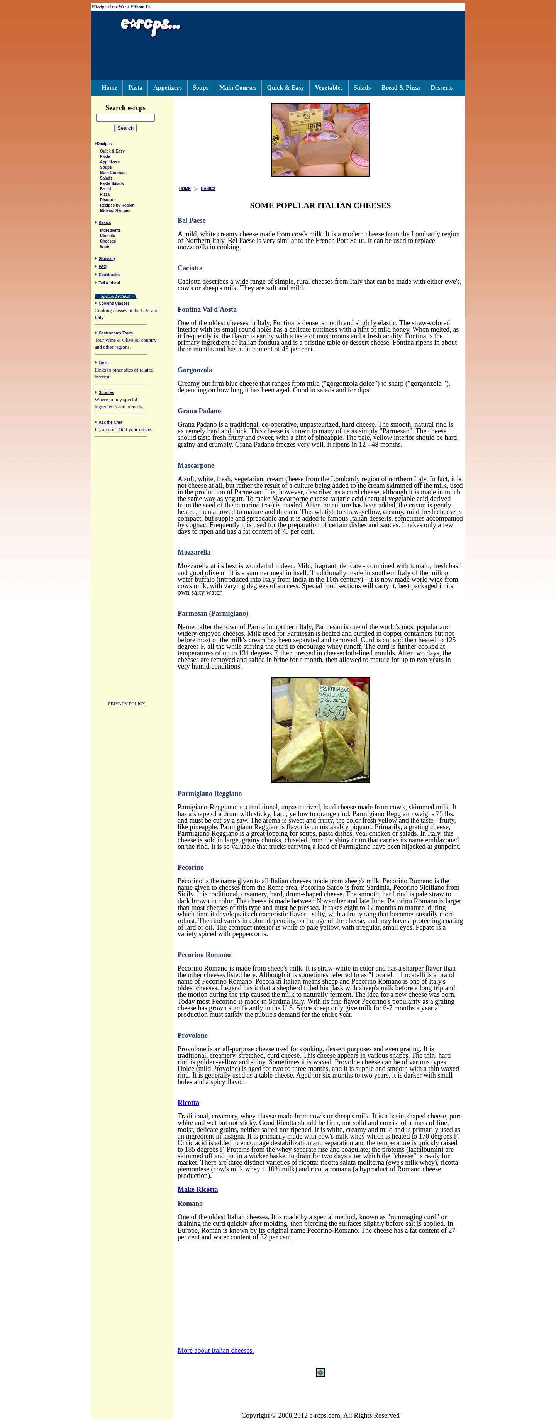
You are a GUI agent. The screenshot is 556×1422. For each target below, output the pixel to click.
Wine (104, 248)
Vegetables (328, 87)
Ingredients (110, 231)
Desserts (442, 87)
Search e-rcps (134, 108)
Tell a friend (109, 284)
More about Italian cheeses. (216, 1350)
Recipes (104, 145)
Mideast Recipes (115, 212)
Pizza (105, 195)
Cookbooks (109, 276)
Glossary (107, 260)
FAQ (103, 268)
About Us (141, 6)
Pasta (135, 87)
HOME (185, 189)
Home (109, 87)
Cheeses (108, 242)
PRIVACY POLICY (127, 705)
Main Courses (237, 87)
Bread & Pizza (400, 87)
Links (104, 364)
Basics (105, 224)
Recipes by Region (117, 206)
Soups (200, 87)
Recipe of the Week (111, 6)
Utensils (107, 237)
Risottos (107, 201)
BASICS (208, 189)
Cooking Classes (114, 304)
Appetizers (167, 87)
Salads (362, 87)
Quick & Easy (285, 87)
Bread (105, 190)
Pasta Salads (112, 185)
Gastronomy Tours (116, 334)
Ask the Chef (110, 423)
